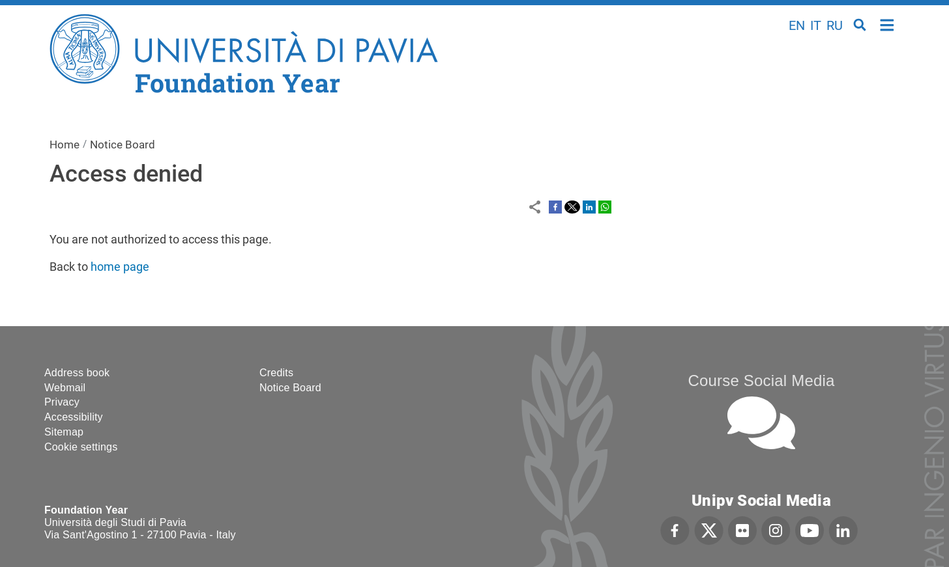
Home (887, 24)
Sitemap (63, 431)
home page (120, 266)
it (815, 25)
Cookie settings (80, 446)
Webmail (64, 387)
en (797, 25)
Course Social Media (761, 380)
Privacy (62, 402)
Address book (77, 372)
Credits (276, 372)
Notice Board (122, 144)
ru (834, 25)
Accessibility (73, 416)
